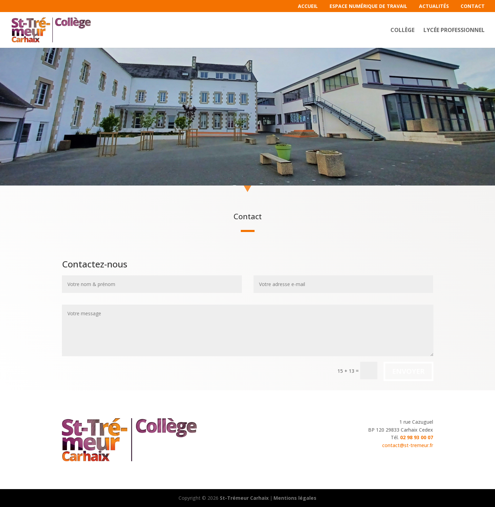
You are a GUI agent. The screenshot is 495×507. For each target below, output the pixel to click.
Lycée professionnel (454, 31)
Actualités (434, 6)
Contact (473, 6)
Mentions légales (294, 498)
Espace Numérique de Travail (368, 6)
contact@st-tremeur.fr (407, 445)
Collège (402, 31)
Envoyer (408, 371)
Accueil (308, 6)
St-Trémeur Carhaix (244, 498)
